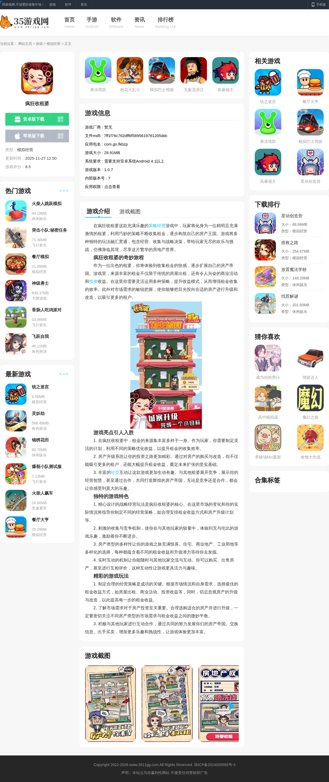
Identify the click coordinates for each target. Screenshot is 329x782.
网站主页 (25, 44)
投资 (93, 281)
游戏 (39, 44)
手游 (91, 20)
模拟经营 (53, 44)
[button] (234, 706)
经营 (161, 225)
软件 (116, 20)
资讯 (139, 20)
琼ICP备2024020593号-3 (215, 765)
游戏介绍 (98, 211)
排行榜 (166, 20)
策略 (153, 225)
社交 (115, 472)
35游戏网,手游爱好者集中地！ (23, 4)
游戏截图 (130, 211)
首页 (69, 20)
